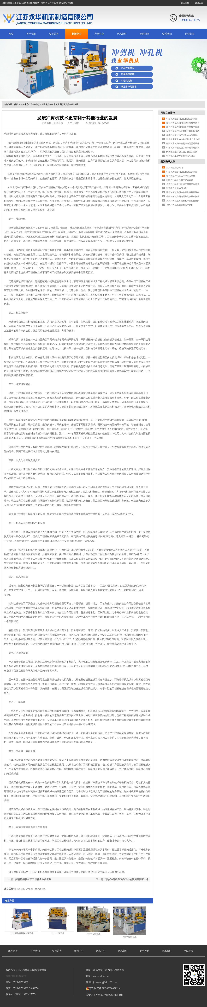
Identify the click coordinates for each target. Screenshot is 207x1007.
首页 (11, 34)
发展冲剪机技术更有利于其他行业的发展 (59, 104)
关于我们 (31, 34)
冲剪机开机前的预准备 (176, 188)
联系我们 (167, 34)
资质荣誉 (54, 34)
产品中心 (99, 34)
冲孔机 (59, 3)
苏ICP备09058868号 (16, 976)
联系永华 (199, 3)
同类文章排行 (168, 113)
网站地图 (185, 3)
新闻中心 (76, 34)
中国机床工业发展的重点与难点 (180, 156)
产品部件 (122, 34)
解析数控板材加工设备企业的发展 (33, 879)
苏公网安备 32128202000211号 (103, 988)
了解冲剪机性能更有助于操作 (179, 205)
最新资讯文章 (168, 161)
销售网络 (144, 34)
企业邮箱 (189, 34)
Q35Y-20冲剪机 (130, 937)
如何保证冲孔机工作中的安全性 (180, 176)
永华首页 (13, 951)
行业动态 (35, 104)
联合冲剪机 (68, 3)
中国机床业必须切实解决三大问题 (181, 119)
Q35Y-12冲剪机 (57, 933)
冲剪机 (52, 3)
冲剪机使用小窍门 (174, 167)
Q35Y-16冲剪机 (93, 934)
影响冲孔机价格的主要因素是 (179, 180)
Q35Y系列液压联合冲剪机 (21, 933)
